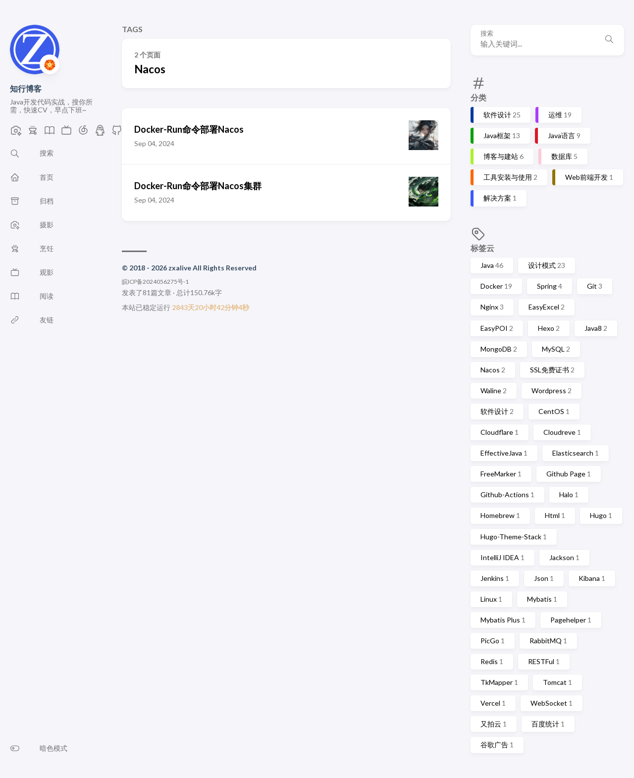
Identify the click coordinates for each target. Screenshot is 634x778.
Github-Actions (507, 494)
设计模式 (546, 265)
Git (594, 286)
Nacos (492, 369)
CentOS (554, 411)
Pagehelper (570, 620)
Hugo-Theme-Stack (513, 536)
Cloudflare (499, 432)
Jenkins (494, 578)
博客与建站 (503, 156)
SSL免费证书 (552, 369)
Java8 (595, 328)
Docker (496, 286)
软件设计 (502, 114)
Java (491, 265)
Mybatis (542, 599)
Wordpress (551, 390)
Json (544, 578)
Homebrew (500, 515)
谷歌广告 (497, 744)
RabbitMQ (548, 640)
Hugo (601, 515)
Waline (493, 390)
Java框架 (501, 135)
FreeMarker (501, 473)
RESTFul (544, 661)
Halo (569, 494)
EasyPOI (496, 328)
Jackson (564, 557)
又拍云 (493, 724)
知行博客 (26, 88)
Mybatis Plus (503, 620)
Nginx (492, 307)
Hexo (549, 328)
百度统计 (548, 724)
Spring (549, 286)
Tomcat (557, 682)
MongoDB (498, 349)
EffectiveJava (504, 453)
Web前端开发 (589, 177)
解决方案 (500, 198)
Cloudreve (562, 432)
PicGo (492, 640)
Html (555, 515)
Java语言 (564, 135)
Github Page (568, 473)
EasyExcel (546, 307)
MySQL (556, 349)
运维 (560, 114)
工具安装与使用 (510, 177)
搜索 (486, 33)
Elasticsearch (575, 453)
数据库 (564, 156)
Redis (491, 661)
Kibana (592, 578)
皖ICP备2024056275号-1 (155, 281)
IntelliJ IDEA (502, 557)
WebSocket (551, 703)
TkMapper (499, 682)
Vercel (493, 703)
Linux (491, 599)
